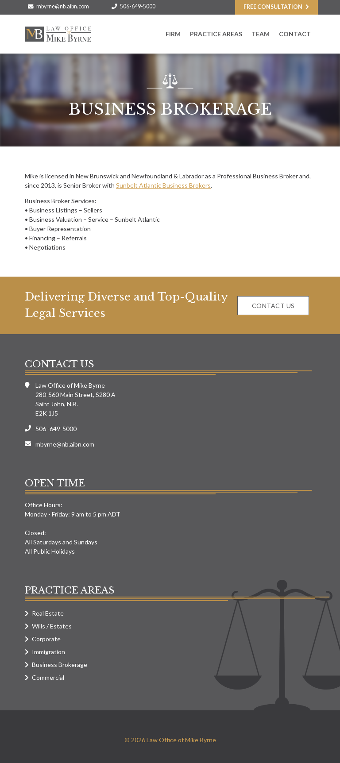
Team (260, 34)
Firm (173, 34)
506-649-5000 (137, 6)
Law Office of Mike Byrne (58, 34)
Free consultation (272, 7)
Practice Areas (216, 34)
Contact (295, 34)
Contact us (273, 305)
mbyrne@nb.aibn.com (62, 6)
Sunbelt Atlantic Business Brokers (163, 185)
